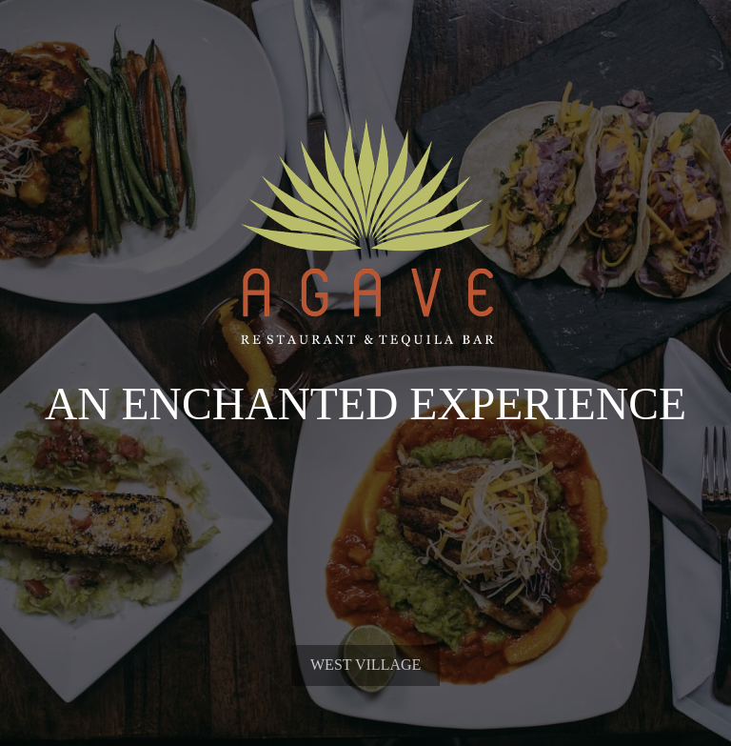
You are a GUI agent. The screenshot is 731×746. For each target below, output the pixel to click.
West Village (365, 712)
